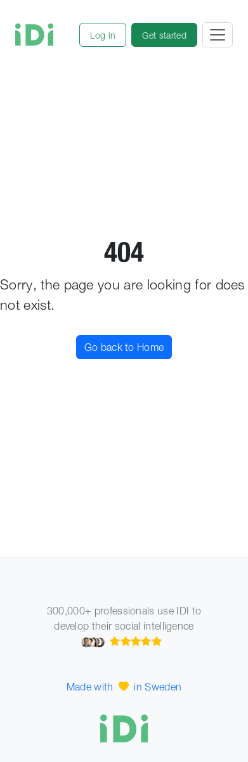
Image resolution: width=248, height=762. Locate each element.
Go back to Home (124, 347)
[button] (103, 35)
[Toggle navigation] (217, 35)
